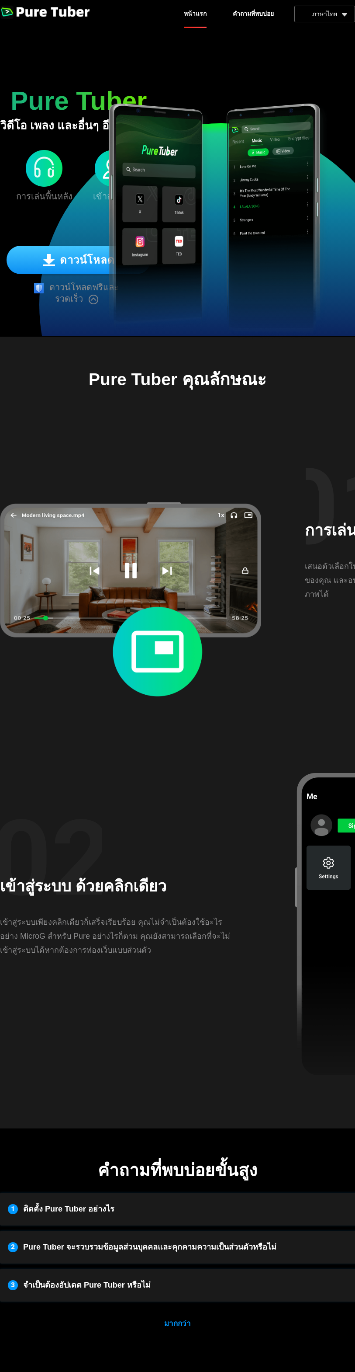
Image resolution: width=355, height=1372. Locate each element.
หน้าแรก (195, 13)
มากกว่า (177, 1324)
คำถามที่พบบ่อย (253, 13)
